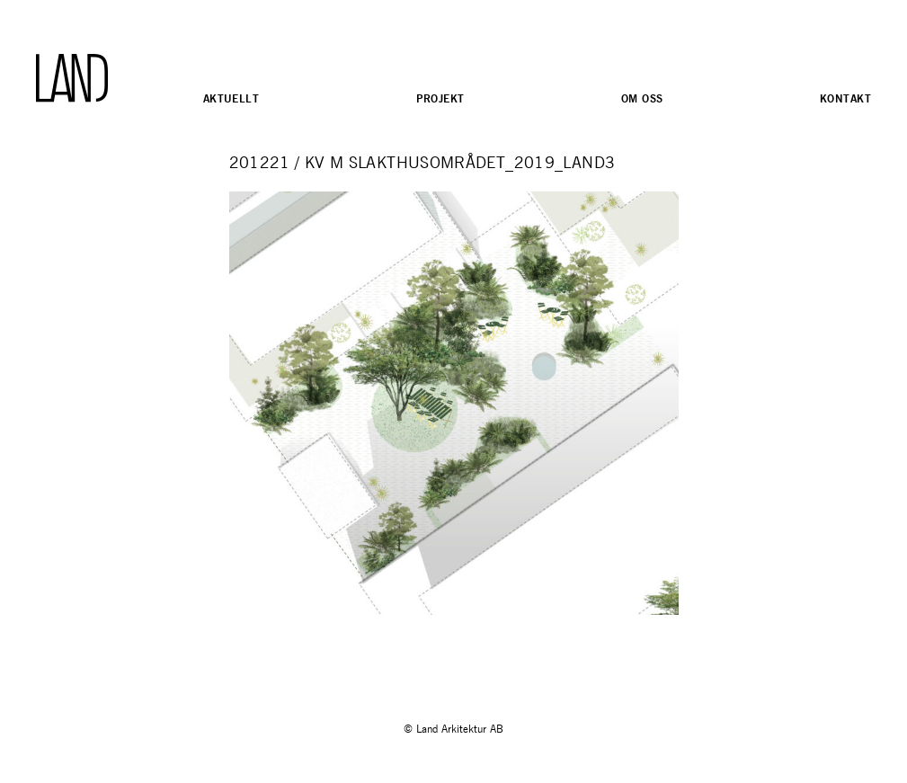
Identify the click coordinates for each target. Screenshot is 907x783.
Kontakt (845, 98)
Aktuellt (231, 98)
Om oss (642, 98)
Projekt (440, 98)
